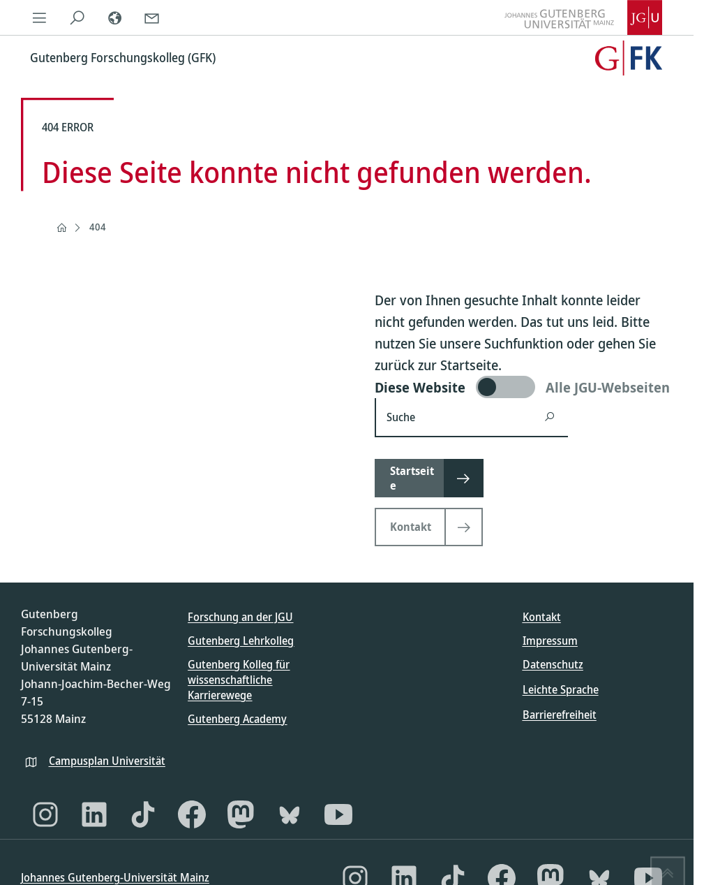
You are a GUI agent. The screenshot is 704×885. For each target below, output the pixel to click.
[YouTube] (338, 814)
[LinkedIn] (94, 814)
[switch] (524, 387)
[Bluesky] (290, 814)
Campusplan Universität (107, 760)
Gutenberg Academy (237, 718)
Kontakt (542, 616)
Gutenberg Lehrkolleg (241, 640)
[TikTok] (143, 814)
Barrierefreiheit (560, 714)
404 (97, 226)
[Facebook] (192, 814)
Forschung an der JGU (240, 616)
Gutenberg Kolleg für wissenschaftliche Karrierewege (239, 680)
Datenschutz (553, 664)
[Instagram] (45, 814)
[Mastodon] (241, 814)
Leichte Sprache (561, 689)
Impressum (550, 640)
